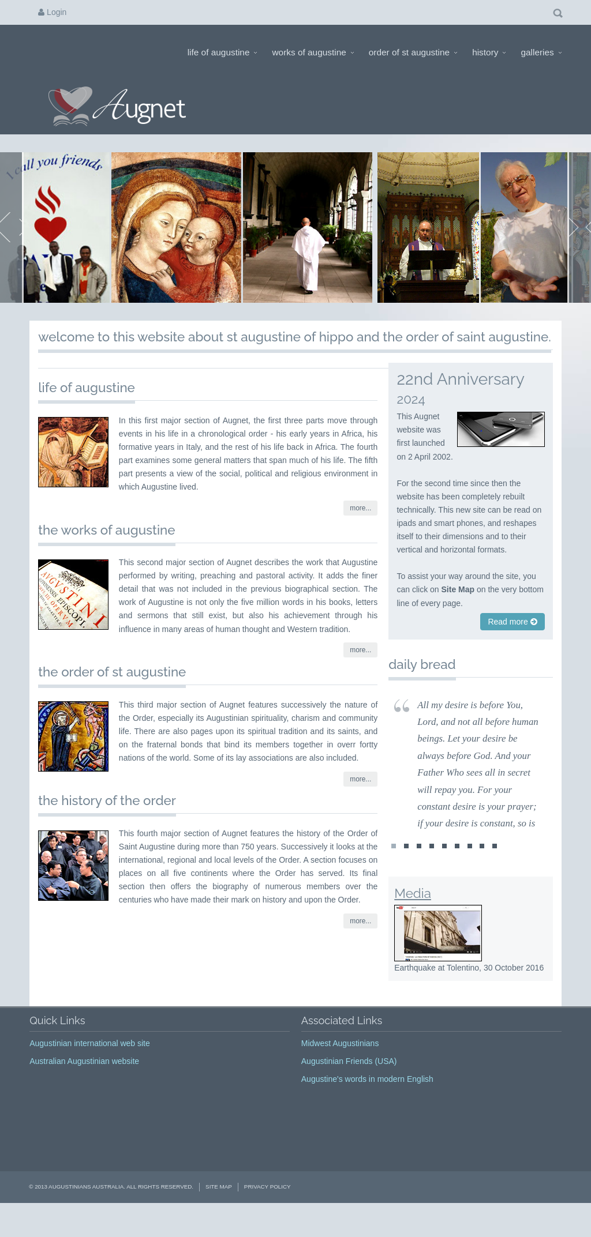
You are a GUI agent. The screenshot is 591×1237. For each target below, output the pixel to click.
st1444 (444, 871)
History (489, 52)
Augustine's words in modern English (367, 1101)
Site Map (218, 1209)
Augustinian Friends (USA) (349, 1083)
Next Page (578, 238)
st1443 (431, 871)
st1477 (494, 871)
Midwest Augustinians (340, 1065)
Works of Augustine (312, 52)
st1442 (419, 871)
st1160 (406, 871)
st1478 (393, 871)
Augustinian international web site (89, 1065)
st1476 (482, 871)
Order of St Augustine (413, 52)
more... (360, 531)
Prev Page (12, 238)
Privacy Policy (267, 1209)
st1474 (457, 871)
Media (412, 915)
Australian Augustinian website (84, 1083)
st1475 (469, 871)
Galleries (541, 52)
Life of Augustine (222, 52)
